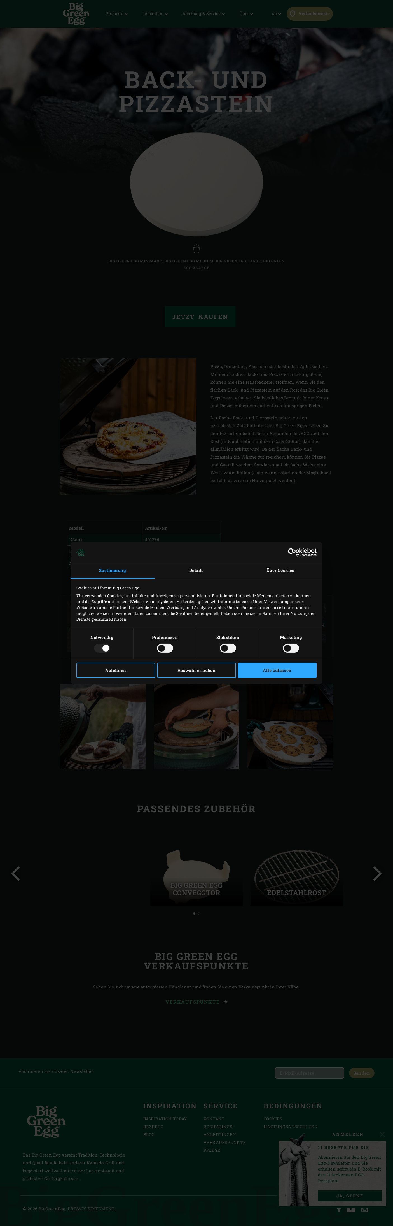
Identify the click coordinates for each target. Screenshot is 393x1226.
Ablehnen (115, 670)
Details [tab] (196, 570)
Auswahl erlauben (196, 670)
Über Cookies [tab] (280, 570)
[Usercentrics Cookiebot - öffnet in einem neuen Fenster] (292, 552)
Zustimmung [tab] (112, 570)
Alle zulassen (277, 670)
